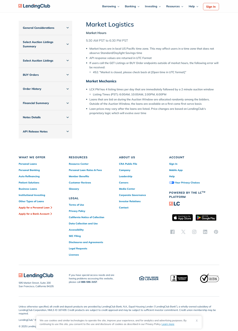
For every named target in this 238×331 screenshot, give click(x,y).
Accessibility (76, 229)
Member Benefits (79, 176)
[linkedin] (205, 231)
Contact (124, 207)
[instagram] (194, 231)
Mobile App (176, 170)
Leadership (125, 176)
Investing (151, 6)
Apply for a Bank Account (34, 213)
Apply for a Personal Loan (34, 207)
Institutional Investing (32, 195)
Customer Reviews (80, 182)
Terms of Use (76, 204)
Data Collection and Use (83, 223)
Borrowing (109, 6)
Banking (130, 6)
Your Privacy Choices (184, 182)
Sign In (211, 6)
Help (192, 6)
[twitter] (183, 231)
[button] (45, 28)
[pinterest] (216, 231)
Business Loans (28, 188)
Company (124, 170)
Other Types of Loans (31, 201)
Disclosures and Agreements (86, 242)
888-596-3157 (89, 281)
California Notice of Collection (86, 217)
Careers (123, 182)
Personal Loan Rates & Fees (85, 170)
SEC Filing (75, 236)
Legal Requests (78, 248)
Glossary (74, 188)
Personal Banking (29, 170)
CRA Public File (128, 163)
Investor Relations (130, 201)
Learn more (168, 324)
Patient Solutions (29, 182)
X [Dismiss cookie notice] (197, 320)
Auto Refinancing (29, 176)
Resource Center (79, 163)
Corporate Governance (132, 195)
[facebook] (172, 231)
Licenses (74, 254)
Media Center (127, 188)
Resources (173, 6)
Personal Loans (28, 163)
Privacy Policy (77, 211)
